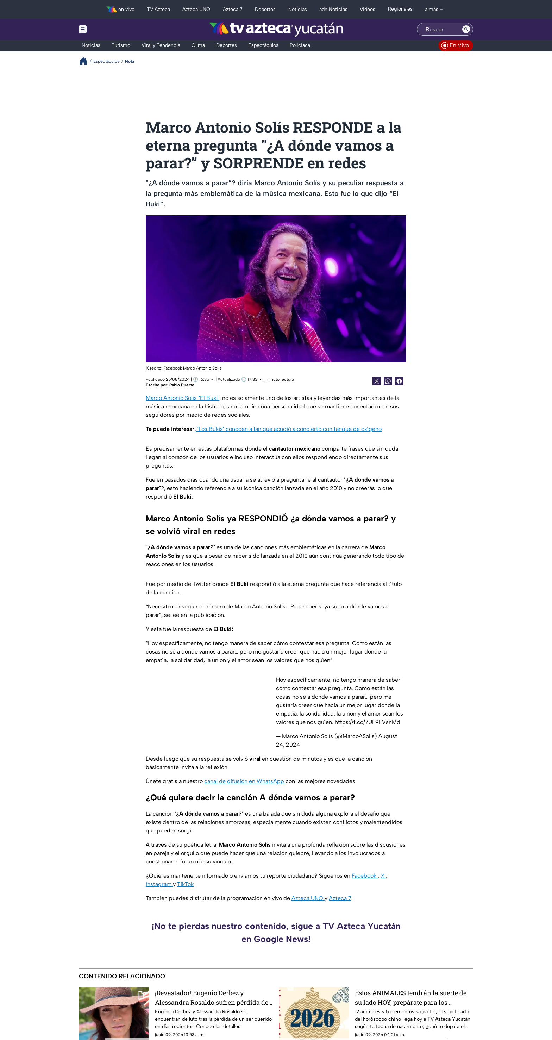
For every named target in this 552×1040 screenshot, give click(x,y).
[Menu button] (107, 29)
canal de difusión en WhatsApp (245, 781)
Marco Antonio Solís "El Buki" (182, 398)
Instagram (159, 884)
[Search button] (466, 29)
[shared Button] (388, 381)
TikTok (185, 884)
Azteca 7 (340, 898)
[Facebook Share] (399, 381)
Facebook (365, 875)
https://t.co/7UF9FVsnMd (367, 722)
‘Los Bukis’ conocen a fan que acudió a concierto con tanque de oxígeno (289, 429)
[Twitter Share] (376, 381)
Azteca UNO (308, 898)
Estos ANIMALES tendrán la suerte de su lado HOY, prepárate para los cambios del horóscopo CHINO (410, 998)
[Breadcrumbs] (86, 61)
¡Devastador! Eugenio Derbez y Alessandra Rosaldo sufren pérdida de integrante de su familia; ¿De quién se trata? (211, 998)
